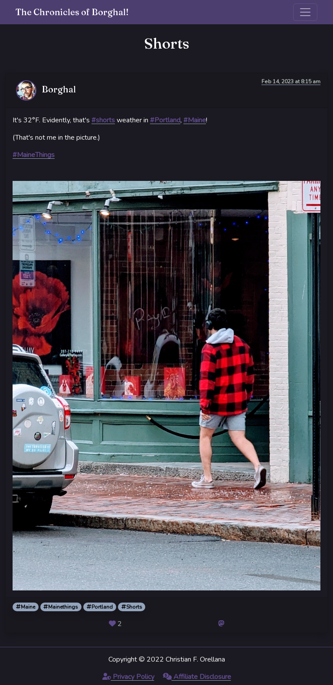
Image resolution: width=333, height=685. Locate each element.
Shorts (131, 606)
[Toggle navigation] (305, 12)
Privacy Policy (128, 677)
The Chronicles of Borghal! (72, 12)
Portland (100, 606)
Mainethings (60, 606)
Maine (25, 606)
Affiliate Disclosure (197, 677)
